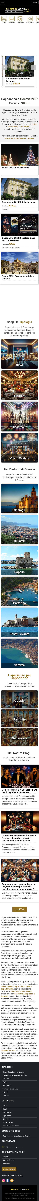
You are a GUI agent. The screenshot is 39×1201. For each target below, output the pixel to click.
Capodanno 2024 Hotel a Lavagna (19, 202)
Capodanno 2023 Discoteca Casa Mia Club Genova (18, 239)
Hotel (34, 124)
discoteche (13, 127)
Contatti (6, 1157)
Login (34, 2)
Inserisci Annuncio (9, 1169)
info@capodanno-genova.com (14, 1147)
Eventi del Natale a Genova (15, 167)
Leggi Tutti (19, 909)
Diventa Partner (8, 1050)
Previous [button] (4, 67)
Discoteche (7, 1112)
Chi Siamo (7, 1079)
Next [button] (33, 67)
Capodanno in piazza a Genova (15, 1075)
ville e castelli (7, 986)
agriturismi (20, 986)
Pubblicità (6, 1163)
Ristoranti (6, 1119)
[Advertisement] (19, 39)
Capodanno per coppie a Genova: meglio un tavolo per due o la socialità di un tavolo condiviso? (18, 886)
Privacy (5, 1092)
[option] (19, 71)
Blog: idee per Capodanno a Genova (16, 1136)
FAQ (4, 1082)
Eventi (5, 1106)
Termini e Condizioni (10, 1089)
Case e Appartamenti (11, 1126)
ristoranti (25, 127)
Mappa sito (7, 1085)
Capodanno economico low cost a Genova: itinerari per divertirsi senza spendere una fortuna (19, 838)
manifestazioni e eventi (21, 991)
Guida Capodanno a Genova (13, 1072)
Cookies (6, 1096)
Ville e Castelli (8, 1122)
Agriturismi (7, 1116)
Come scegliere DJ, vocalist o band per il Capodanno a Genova (19, 791)
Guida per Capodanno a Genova (19, 138)
